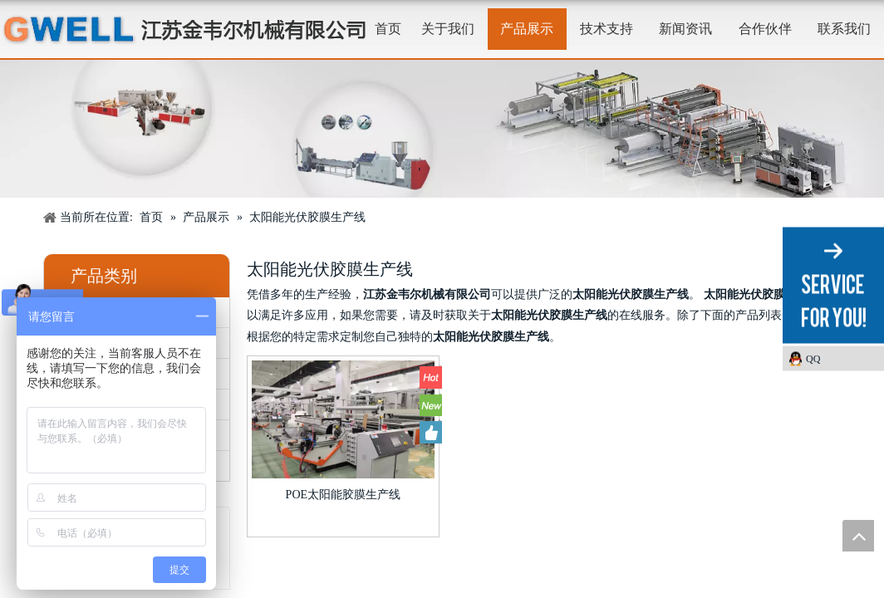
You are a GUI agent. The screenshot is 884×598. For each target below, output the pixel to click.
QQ (813, 359)
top (858, 535)
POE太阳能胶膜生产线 (343, 494)
